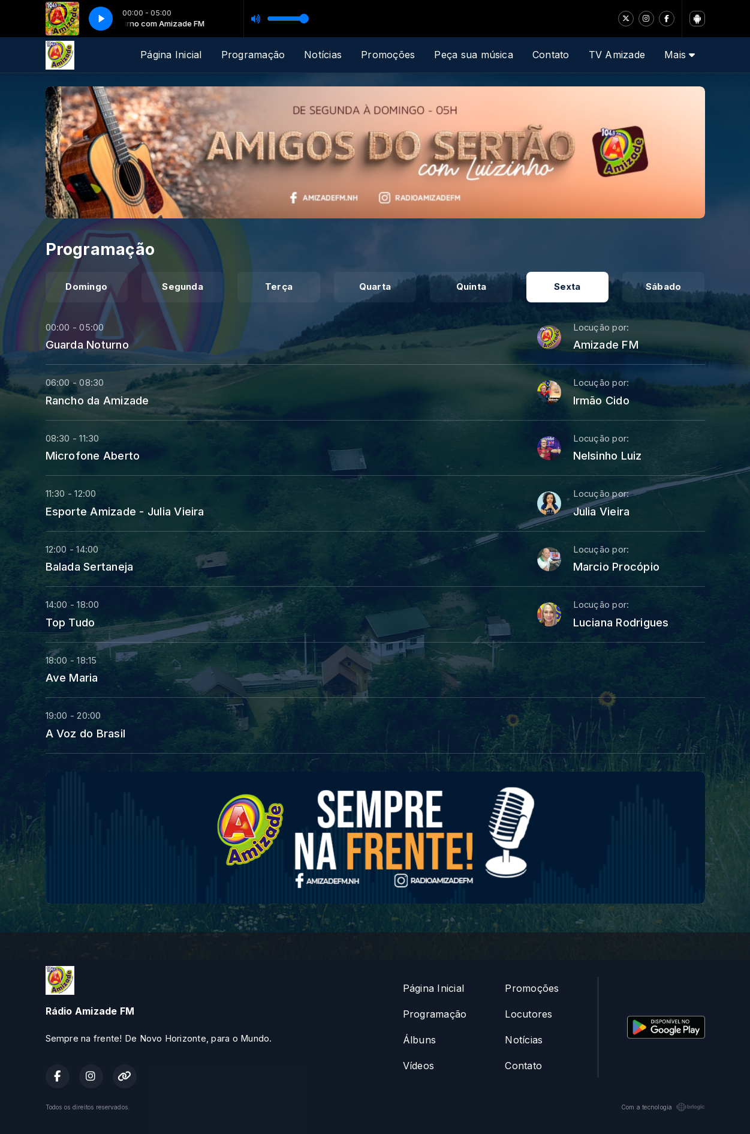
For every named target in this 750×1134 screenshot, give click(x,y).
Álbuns (419, 1040)
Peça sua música (473, 55)
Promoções (388, 55)
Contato (551, 55)
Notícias (323, 55)
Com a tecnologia (663, 1107)
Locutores (528, 1014)
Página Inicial (170, 55)
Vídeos (418, 1066)
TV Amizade (617, 55)
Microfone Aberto (93, 455)
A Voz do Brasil (86, 733)
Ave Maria (72, 677)
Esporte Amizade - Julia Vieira (125, 511)
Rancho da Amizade (97, 400)
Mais (679, 55)
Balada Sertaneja (90, 566)
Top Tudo (70, 622)
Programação (253, 55)
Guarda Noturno (87, 344)
